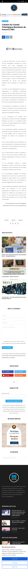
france (13, 220)
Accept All (14, 558)
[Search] (25, 1)
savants (20, 220)
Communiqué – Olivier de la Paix (10, 276)
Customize (15, 562)
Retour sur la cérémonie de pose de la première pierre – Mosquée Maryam (14, 255)
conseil (7, 220)
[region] (14, 557)
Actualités (5, 21)
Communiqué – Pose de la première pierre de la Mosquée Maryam (14, 297)
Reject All (14, 566)
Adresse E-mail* (5, 393)
